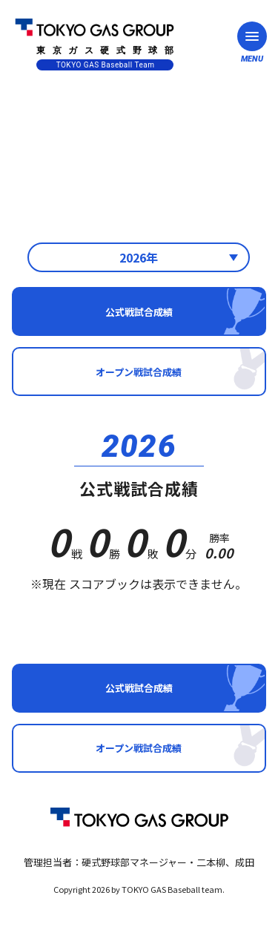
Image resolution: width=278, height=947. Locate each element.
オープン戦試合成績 (139, 372)
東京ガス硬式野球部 (94, 42)
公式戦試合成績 (139, 312)
